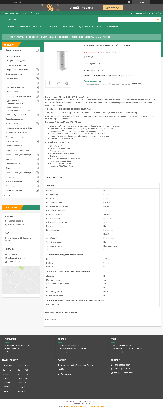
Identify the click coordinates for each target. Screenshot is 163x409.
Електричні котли (14, 348)
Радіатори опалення (14, 83)
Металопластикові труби (16, 132)
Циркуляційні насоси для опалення (127, 348)
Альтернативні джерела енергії (19, 155)
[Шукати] (158, 19)
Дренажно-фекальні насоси (124, 352)
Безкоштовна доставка (93, 70)
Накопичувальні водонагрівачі (55, 37)
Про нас (53, 26)
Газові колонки (12, 92)
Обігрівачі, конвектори (15, 87)
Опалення (10, 168)
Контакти (68, 26)
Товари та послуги (30, 26)
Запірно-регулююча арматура (18, 96)
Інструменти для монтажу (16, 65)
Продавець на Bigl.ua (81, 404)
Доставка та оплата (90, 26)
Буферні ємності (13, 56)
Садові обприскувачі (14, 119)
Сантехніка (10, 159)
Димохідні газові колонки (70, 352)
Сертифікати (114, 26)
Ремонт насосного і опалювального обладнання (18, 109)
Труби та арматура (14, 181)
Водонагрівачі (32, 37)
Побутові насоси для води (17, 69)
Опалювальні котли (14, 74)
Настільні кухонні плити (16, 115)
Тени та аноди (12, 123)
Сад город (10, 186)
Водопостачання (13, 164)
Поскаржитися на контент (75, 406)
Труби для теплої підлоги (16, 137)
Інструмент (10, 177)
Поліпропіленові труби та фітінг (19, 128)
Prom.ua (95, 401)
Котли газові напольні (16, 352)
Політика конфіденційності (97, 406)
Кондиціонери (12, 141)
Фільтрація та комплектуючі (17, 150)
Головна (9, 26)
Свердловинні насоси (122, 345)
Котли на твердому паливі (18, 345)
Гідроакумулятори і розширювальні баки (14, 102)
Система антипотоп (14, 146)
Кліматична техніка (14, 190)
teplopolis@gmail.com (17, 258)
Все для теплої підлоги (15, 61)
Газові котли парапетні (69, 345)
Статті (8, 195)
